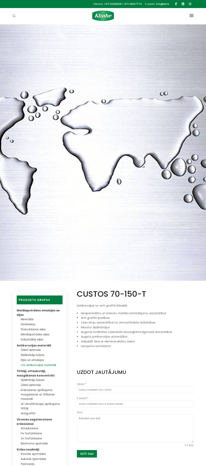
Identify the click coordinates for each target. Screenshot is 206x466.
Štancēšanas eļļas (34, 330)
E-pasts (82, 398)
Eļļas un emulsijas (33, 360)
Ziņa (79, 412)
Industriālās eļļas (32, 340)
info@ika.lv (162, 4)
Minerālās (27, 319)
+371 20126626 (113, 4)
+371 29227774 (132, 4)
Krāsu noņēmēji (28, 450)
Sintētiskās (28, 324)
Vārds (81, 384)
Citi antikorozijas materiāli (39, 365)
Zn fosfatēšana (32, 439)
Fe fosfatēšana (32, 434)
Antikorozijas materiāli (34, 346)
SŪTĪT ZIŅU (87, 454)
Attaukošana (30, 428)
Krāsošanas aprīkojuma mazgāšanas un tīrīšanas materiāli (39, 394)
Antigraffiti (28, 414)
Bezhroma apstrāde (35, 444)
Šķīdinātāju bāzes (33, 355)
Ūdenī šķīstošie (31, 350)
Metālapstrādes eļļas (36, 335)
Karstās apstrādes (34, 454)
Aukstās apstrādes (34, 459)
